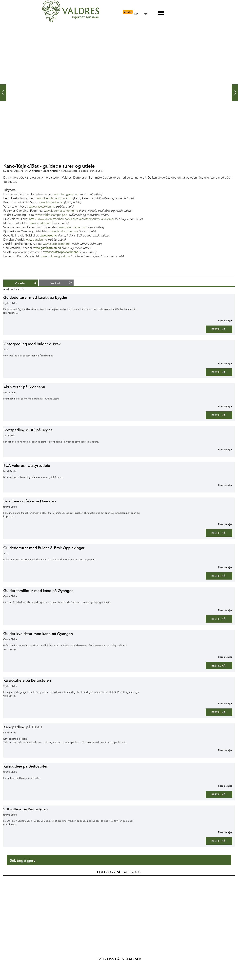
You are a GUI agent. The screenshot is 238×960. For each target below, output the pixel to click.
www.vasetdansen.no (72, 227)
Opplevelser (15, 949)
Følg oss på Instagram (119, 893)
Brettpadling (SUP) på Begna (28, 430)
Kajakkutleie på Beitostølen (27, 680)
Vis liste (20, 283)
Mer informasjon (221, 320)
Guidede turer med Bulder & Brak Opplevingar (44, 548)
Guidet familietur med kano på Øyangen (38, 590)
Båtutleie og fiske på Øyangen (29, 501)
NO (136, 14)
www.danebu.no (36, 239)
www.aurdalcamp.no (56, 243)
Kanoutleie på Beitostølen (25, 766)
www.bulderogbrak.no (55, 256)
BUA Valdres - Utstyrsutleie (26, 465)
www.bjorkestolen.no (64, 231)
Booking (127, 12)
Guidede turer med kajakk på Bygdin (35, 297)
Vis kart (55, 283)
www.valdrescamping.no (51, 214)
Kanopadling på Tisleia (22, 727)
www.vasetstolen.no (42, 206)
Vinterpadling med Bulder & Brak (32, 344)
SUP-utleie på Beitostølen (25, 809)
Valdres (7, 881)
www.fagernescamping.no (61, 210)
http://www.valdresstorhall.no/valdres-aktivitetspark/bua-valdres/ (71, 219)
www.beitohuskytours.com (54, 198)
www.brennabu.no (51, 202)
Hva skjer (13, 938)
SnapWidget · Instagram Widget (157, 925)
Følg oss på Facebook (119, 872)
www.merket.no (40, 223)
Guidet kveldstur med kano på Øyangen (38, 634)
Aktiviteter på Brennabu (24, 387)
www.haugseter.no (66, 194)
